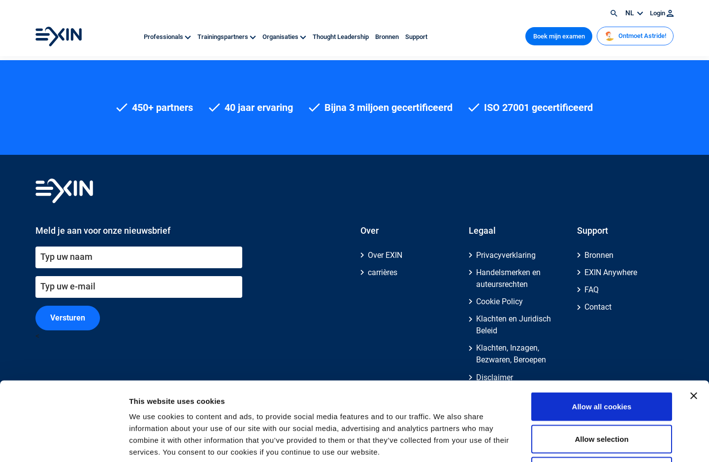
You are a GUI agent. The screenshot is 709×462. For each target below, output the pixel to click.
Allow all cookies (602, 332)
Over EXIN (385, 255)
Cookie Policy (499, 301)
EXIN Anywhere (610, 272)
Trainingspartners (227, 36)
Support (416, 36)
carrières (382, 272)
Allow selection (601, 365)
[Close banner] (693, 322)
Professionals (168, 36)
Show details (517, 442)
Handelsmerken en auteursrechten (508, 278)
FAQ (591, 289)
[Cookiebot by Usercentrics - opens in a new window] (64, 442)
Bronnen (387, 36)
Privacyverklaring (506, 255)
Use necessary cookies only (601, 397)
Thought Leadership (341, 36)
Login (662, 13)
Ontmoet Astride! (635, 36)
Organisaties (285, 36)
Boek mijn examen (559, 36)
